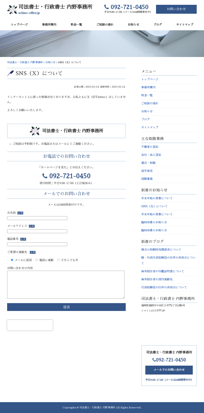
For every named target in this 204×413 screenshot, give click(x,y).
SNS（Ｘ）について (39, 73)
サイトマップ (184, 24)
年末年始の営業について (157, 198)
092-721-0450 (66, 176)
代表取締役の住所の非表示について (164, 287)
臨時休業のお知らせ (154, 222)
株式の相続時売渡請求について (161, 249)
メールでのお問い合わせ (169, 369)
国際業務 (147, 179)
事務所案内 (49, 24)
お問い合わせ (176, 9)
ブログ (157, 24)
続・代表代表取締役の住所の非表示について (168, 260)
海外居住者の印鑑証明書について (162, 271)
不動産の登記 (149, 147)
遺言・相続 (148, 163)
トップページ (19, 24)
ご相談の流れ (104, 24)
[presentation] (30, 330)
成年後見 (147, 171)
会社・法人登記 (151, 155)
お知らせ (133, 24)
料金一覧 (76, 24)
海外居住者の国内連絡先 (157, 279)
